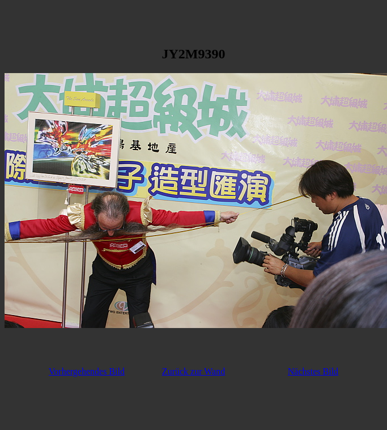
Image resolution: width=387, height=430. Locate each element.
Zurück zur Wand (193, 371)
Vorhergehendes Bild (87, 371)
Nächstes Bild (313, 371)
